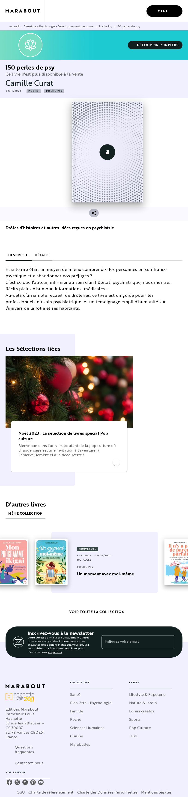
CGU (21, 792)
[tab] (19, 255)
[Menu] (164, 11)
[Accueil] (25, 11)
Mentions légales (156, 792)
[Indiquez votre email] (132, 642)
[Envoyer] (169, 642)
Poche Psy (105, 26)
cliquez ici (55, 652)
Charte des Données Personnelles (107, 792)
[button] (155, 45)
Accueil (14, 26)
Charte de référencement (50, 792)
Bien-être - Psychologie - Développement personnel (59, 26)
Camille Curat (29, 82)
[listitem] (9, 782)
